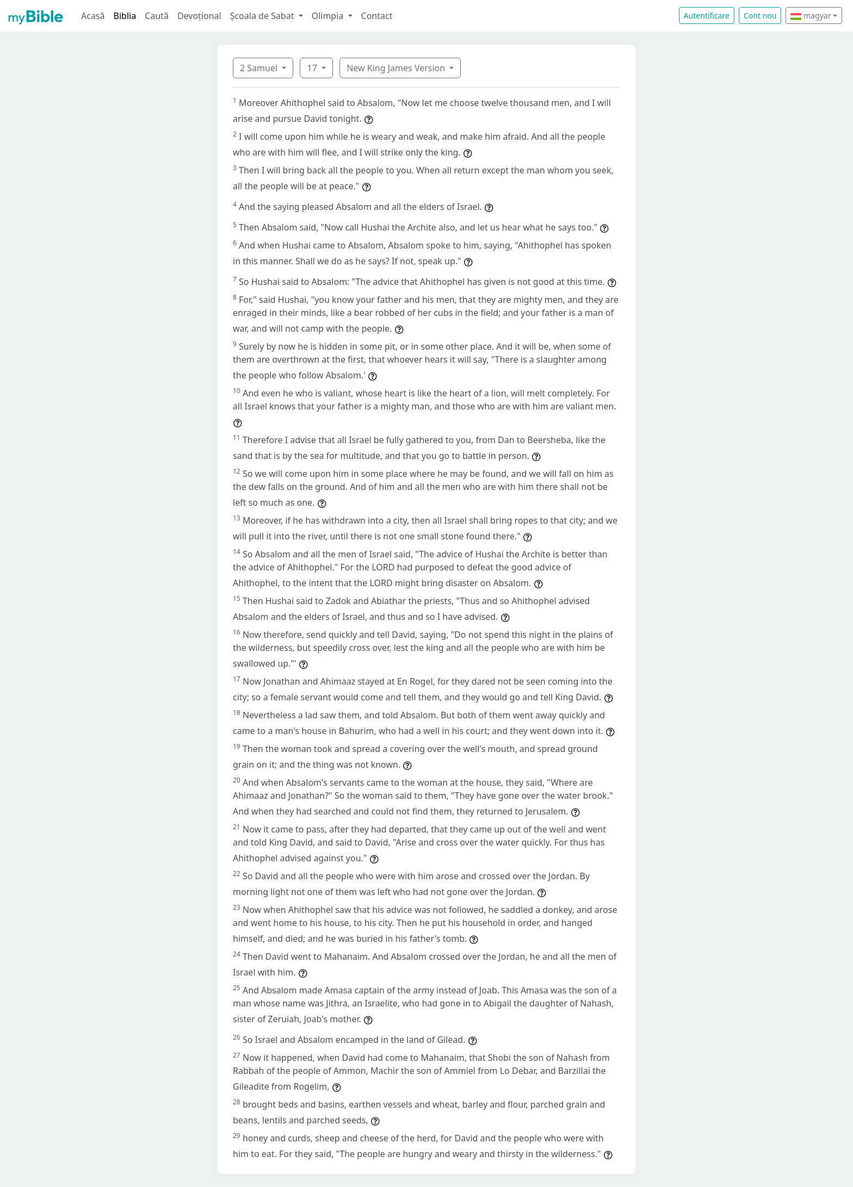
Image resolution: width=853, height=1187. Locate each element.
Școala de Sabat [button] (263, 16)
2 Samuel (260, 68)
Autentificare (707, 15)
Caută (157, 16)
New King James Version (397, 68)
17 (313, 68)
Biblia (125, 16)
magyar (810, 15)
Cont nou (760, 15)
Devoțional (199, 16)
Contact (377, 16)
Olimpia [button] (329, 16)
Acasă (93, 16)
